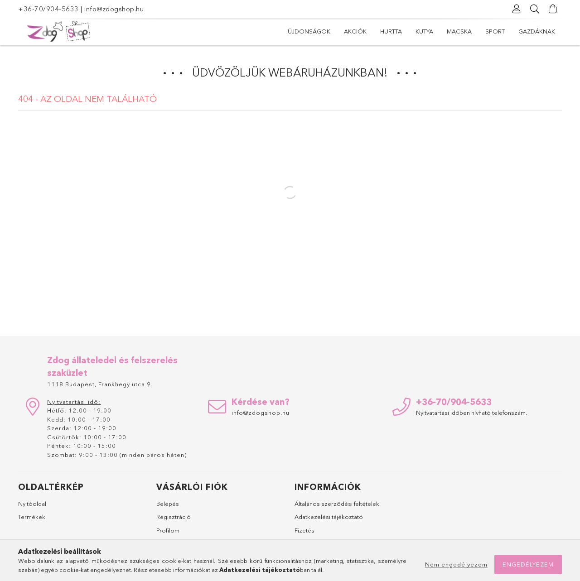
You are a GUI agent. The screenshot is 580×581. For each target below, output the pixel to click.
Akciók (355, 31)
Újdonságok (309, 31)
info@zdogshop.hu (114, 9)
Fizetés (304, 530)
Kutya (424, 31)
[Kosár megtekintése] (553, 9)
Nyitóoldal (32, 503)
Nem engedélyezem (456, 564)
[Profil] (517, 9)
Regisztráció (173, 516)
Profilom (167, 530)
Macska (459, 31)
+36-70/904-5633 (48, 9)
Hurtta (391, 31)
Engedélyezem (528, 564)
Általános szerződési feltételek (337, 503)
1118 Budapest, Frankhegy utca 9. (100, 384)
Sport (495, 31)
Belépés (167, 503)
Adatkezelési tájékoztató (329, 516)
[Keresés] (535, 9)
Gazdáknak (536, 31)
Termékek (31, 516)
